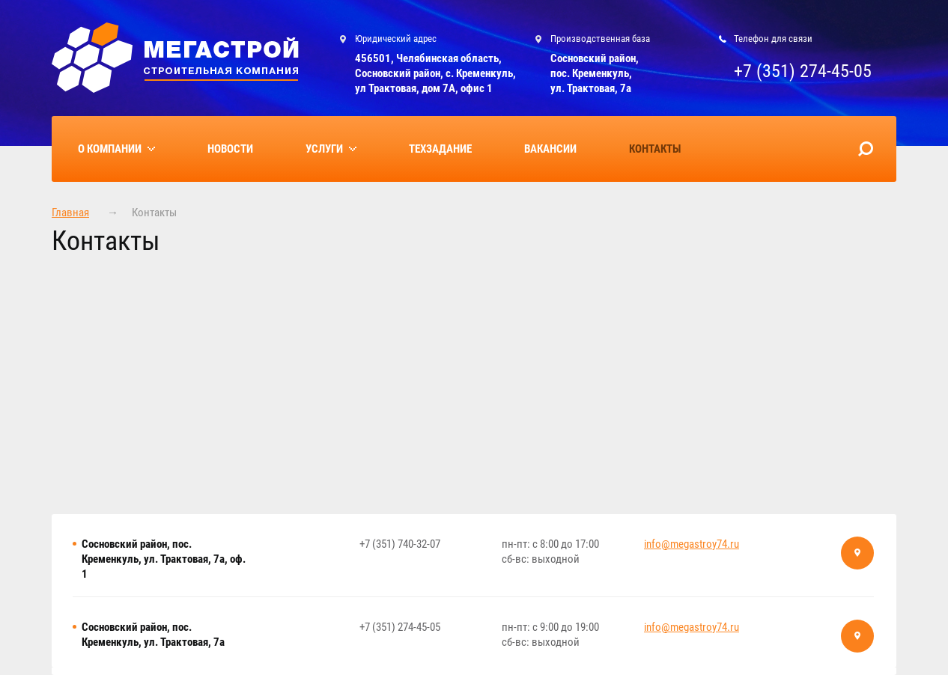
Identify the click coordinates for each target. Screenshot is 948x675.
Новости (230, 149)
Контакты (655, 149)
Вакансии (550, 149)
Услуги (324, 149)
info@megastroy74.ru (691, 544)
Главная (70, 212)
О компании (110, 149)
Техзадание (440, 149)
